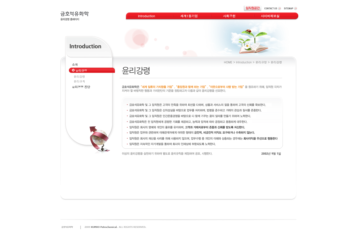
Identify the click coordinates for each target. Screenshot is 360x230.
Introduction (146, 16)
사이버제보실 (270, 16)
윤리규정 (261, 62)
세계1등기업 (189, 16)
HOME (228, 62)
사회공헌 (229, 16)
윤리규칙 (79, 81)
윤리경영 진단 (81, 87)
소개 (75, 64)
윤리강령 (79, 76)
